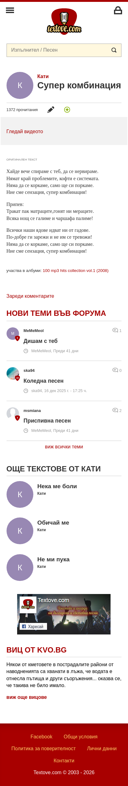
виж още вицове (27, 697)
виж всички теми (64, 446)
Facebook (41, 736)
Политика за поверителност (44, 748)
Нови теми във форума (56, 313)
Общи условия (81, 736)
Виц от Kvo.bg (37, 650)
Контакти (64, 760)
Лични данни (102, 748)
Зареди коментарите (30, 296)
